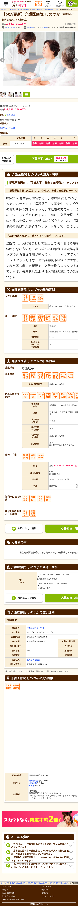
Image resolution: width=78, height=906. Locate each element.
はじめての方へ (7, 886)
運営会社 (44, 890)
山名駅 (32, 785)
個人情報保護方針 (8, 893)
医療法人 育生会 (7, 127)
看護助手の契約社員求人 (17, 883)
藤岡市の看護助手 (37, 9)
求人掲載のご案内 (8, 896)
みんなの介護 (46, 886)
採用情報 (44, 893)
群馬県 (7, 27)
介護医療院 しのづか (51, 9)
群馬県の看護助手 (23, 9)
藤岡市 (13, 27)
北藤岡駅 (45, 27)
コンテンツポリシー (48, 896)
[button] (6, 2)
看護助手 (13, 9)
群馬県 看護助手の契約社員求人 (37, 883)
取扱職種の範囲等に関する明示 (13, 899)
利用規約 (5, 890)
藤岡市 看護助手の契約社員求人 (59, 883)
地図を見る (10, 115)
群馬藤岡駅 (30, 27)
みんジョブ (4, 9)
